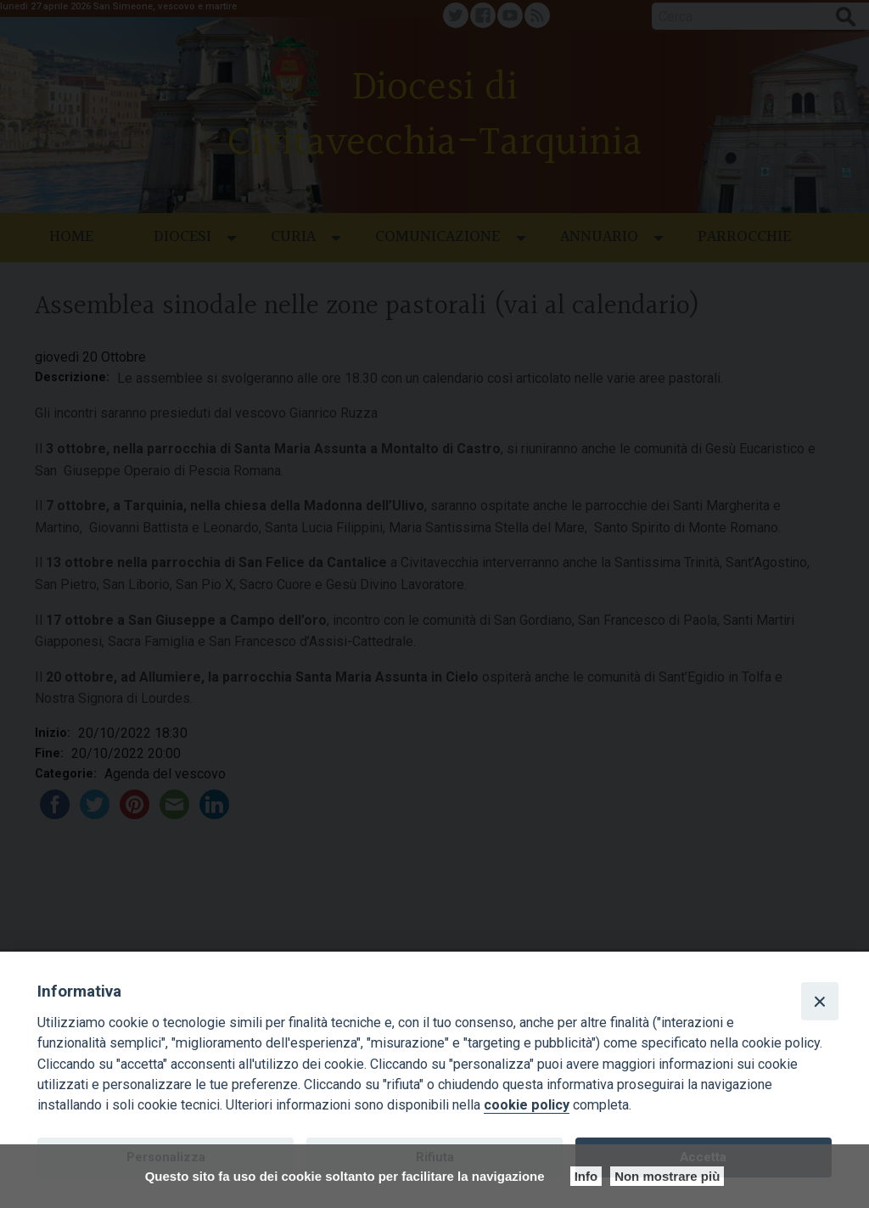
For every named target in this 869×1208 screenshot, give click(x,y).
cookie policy (526, 1105)
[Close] (819, 1001)
